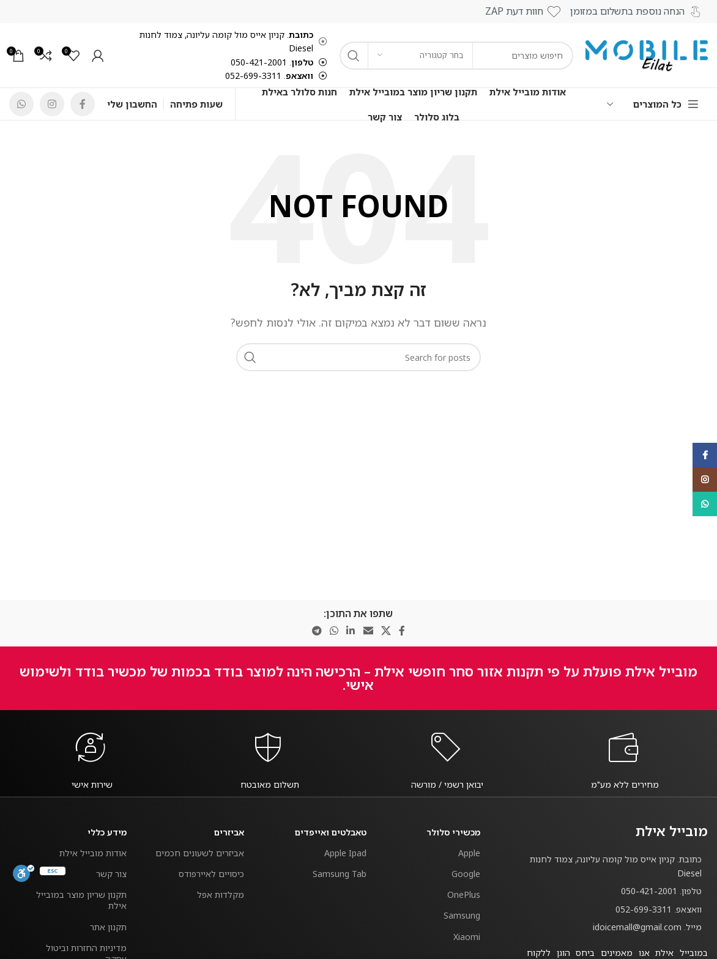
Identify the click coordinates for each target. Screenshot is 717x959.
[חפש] (358, 357)
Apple (469, 853)
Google (465, 873)
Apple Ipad (345, 853)
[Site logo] (646, 54)
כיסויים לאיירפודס (211, 873)
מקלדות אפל (220, 894)
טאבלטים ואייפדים (330, 832)
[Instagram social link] (52, 104)
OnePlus (463, 894)
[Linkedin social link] (351, 631)
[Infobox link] (625, 784)
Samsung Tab (339, 873)
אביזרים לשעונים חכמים (199, 853)
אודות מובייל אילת (93, 853)
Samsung (462, 915)
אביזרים (229, 832)
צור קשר (111, 873)
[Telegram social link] (316, 631)
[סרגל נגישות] (23, 873)
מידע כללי (107, 832)
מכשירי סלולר (453, 832)
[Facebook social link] (82, 104)
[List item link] (617, 891)
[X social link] (386, 631)
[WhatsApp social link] (21, 104)
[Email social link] (368, 631)
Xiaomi (466, 936)
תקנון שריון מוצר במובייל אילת (81, 900)
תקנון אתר (108, 927)
